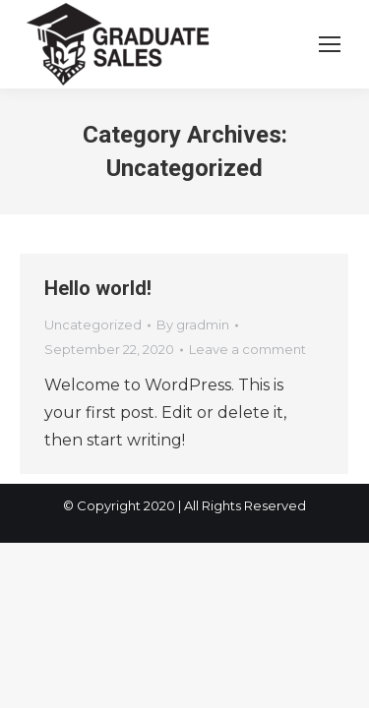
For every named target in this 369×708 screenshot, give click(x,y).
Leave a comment (247, 349)
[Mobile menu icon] (329, 44)
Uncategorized (93, 324)
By (192, 324)
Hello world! (98, 288)
